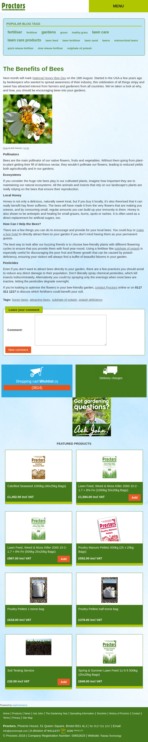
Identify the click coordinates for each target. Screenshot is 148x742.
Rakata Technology (111, 735)
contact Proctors (106, 287)
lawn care (100, 32)
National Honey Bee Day (49, 78)
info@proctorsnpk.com (15, 731)
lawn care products (24, 40)
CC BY (26, 148)
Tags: (7, 299)
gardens (49, 32)
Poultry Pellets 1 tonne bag (25, 609)
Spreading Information (82, 713)
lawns (106, 40)
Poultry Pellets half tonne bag (98, 609)
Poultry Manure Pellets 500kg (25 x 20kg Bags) (106, 549)
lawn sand (91, 40)
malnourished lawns (126, 40)
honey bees (20, 299)
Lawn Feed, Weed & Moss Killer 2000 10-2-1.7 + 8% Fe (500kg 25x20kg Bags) (37, 549)
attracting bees (40, 299)
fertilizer (31, 32)
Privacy (16, 717)
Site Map (27, 717)
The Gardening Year (57, 713)
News (27, 713)
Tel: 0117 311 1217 (99, 726)
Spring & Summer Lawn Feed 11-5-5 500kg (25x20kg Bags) (108, 672)
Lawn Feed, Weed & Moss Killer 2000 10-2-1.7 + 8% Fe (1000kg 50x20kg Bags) (108, 488)
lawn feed (51, 40)
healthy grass (80, 32)
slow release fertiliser (50, 48)
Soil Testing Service (20, 670)
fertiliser (15, 32)
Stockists (102, 713)
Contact (136, 713)
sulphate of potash (79, 48)
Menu (118, 6)
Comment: (15, 330)
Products (17, 713)
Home (6, 713)
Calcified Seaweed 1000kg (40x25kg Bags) (36, 486)
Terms (6, 717)
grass (64, 32)
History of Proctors (119, 713)
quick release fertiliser (21, 48)
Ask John (38, 713)
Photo (5, 148)
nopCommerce (19, 705)
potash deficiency (91, 299)
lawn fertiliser (71, 40)
